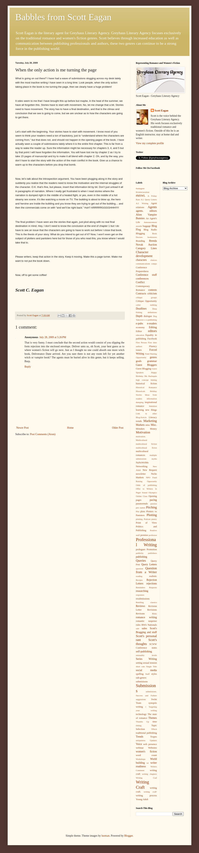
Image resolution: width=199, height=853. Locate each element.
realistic (153, 576)
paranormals (142, 503)
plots (142, 511)
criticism (152, 293)
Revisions (152, 609)
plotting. (139, 519)
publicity (140, 553)
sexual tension (150, 663)
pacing (153, 499)
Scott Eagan (161, 110)
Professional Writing (146, 542)
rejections (151, 583)
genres (153, 357)
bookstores (152, 237)
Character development (144, 254)
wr (148, 763)
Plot (137, 511)
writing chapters (149, 774)
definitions (152, 312)
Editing (153, 327)
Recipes (139, 580)
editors (152, 331)
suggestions (141, 699)
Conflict (140, 282)
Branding (140, 241)
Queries (141, 560)
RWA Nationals (149, 625)
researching (142, 591)
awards (139, 226)
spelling (140, 674)
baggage (147, 226)
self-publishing (144, 651)
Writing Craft (142, 785)
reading (139, 576)
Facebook (152, 338)
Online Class (141, 496)
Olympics (152, 492)
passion (153, 503)
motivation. (141, 436)
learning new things (146, 410)
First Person (141, 342)
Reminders (140, 587)
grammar (152, 361)
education (140, 335)
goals (139, 361)
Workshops (140, 759)
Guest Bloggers (146, 364)
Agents (152, 207)
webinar (140, 747)
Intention (153, 406)
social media (146, 670)
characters (141, 259)
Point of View (146, 522)
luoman (105, 835)
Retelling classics (146, 602)
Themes (152, 717)
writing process (146, 795)
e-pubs (139, 323)
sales (144, 628)
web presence (150, 744)
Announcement (150, 222)
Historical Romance (146, 387)
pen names (140, 507)
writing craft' (150, 792)
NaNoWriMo (142, 462)
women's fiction (146, 751)
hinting (154, 380)
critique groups (146, 297)
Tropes (153, 736)
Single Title (151, 666)
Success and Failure (146, 695)
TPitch (154, 729)
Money (153, 428)
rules (138, 625)
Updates (153, 740)
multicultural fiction (146, 444)
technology (141, 714)
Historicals (140, 391)
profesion (153, 535)
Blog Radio (150, 229)
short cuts (140, 666)
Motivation (143, 432)
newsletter (141, 474)
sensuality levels (146, 655)
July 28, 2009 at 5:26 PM (52, 337)
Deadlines (141, 308)
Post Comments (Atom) (42, 434)
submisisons (142, 681)
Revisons (140, 613)
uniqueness (140, 740)
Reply (27, 366)
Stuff (147, 674)
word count (146, 755)
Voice (139, 744)
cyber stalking (146, 305)
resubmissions (142, 598)
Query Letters (149, 564)
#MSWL (140, 195)
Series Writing (146, 659)
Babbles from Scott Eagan (63, 17)
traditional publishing (146, 733)
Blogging (140, 233)
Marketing (150, 421)
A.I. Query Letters (149, 199)
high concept (142, 380)
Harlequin (152, 376)
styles (154, 674)
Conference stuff (146, 274)
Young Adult (142, 799)
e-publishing (151, 320)
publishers (152, 553)
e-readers (152, 323)
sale (137, 628)
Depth (139, 316)
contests (152, 289)
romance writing (146, 617)
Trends (139, 736)
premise (144, 535)
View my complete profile (150, 143)
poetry (154, 519)
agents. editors (146, 210)
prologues (140, 549)
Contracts (141, 293)
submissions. (151, 691)
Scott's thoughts (146, 642)
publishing (141, 556)
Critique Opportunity (146, 301)
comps (154, 264)
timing (138, 725)
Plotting (152, 515)
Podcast (147, 519)
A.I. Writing (142, 203)
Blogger (128, 835)
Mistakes (140, 428)
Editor (139, 331)
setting (139, 663)
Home (70, 427)
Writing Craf (146, 778)
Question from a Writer (146, 570)
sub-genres (141, 677)
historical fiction (146, 383)
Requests (153, 587)
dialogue (148, 316)
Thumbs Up (142, 722)
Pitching (151, 507)
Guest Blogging (143, 368)
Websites (152, 747)
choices (153, 260)
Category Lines (146, 248)
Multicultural (141, 440)
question (139, 568)
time (155, 721)
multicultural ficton (146, 448)
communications (143, 264)
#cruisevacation (142, 192)
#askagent (140, 188)
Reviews (140, 606)
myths (154, 459)
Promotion (152, 549)
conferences (142, 278)
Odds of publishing (146, 485)
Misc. (154, 424)
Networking (141, 466)
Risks (154, 613)
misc (147, 425)
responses (140, 595)
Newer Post (22, 427)
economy (140, 327)
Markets (140, 424)
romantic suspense (146, 621)
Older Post (118, 427)
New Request (150, 470)
